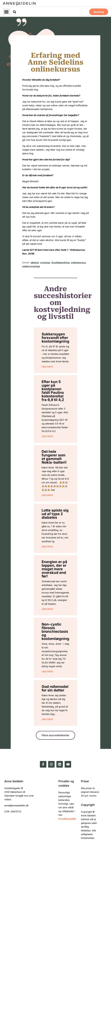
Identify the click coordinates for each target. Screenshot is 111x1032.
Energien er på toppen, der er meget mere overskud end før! (55, 676)
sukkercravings (31, 266)
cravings (45, 262)
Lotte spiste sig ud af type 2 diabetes (55, 598)
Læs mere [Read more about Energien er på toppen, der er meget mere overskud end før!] (52, 744)
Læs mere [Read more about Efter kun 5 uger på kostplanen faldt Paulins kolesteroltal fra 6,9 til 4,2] (52, 488)
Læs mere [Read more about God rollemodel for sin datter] (52, 897)
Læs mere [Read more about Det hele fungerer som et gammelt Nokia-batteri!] (52, 572)
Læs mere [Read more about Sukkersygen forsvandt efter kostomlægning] (52, 389)
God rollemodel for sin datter (56, 848)
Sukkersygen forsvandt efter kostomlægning (60, 340)
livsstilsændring (60, 262)
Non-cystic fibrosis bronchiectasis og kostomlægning (60, 772)
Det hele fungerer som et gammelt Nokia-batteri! (54, 516)
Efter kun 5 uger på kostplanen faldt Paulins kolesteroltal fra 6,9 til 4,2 (58, 421)
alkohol (35, 262)
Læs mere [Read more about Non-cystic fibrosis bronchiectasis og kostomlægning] (52, 824)
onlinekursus (78, 262)
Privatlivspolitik (67, 999)
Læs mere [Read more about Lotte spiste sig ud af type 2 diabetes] (52, 645)
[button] (6, 11)
